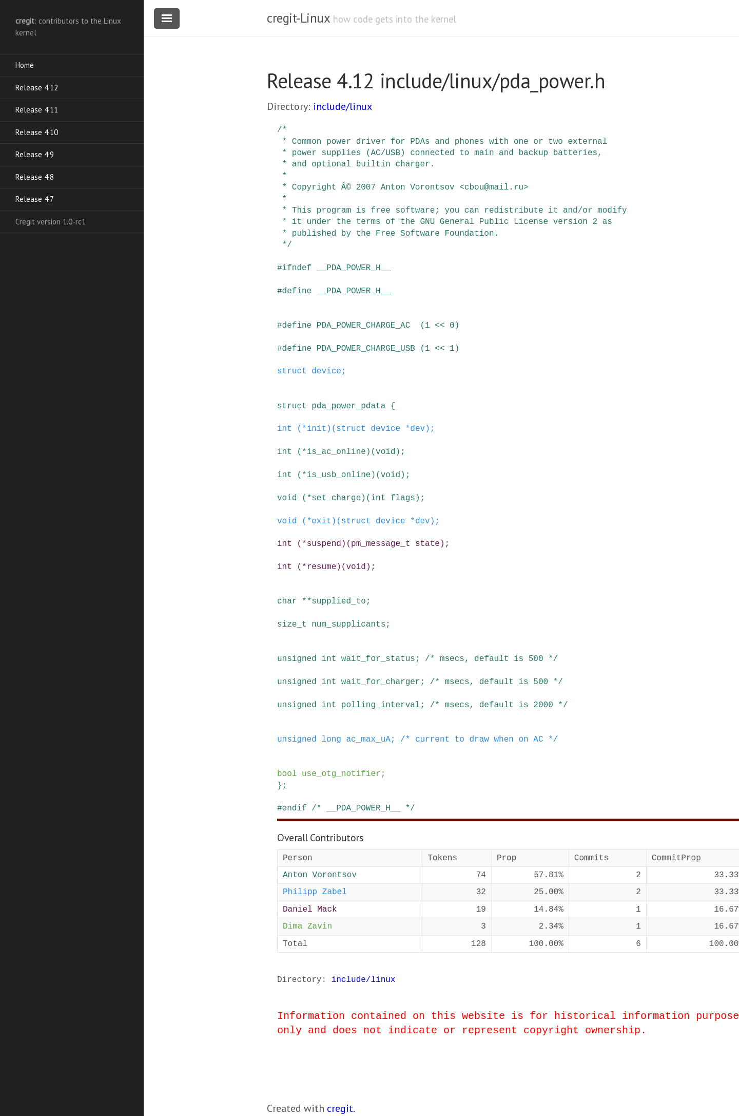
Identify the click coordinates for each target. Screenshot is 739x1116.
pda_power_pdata (348, 406)
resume (322, 567)
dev (417, 428)
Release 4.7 (34, 199)
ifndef (297, 268)
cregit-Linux (298, 18)
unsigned (297, 659)
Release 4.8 (34, 177)
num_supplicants (348, 624)
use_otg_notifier (341, 774)
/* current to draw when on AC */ (479, 739)
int (284, 428)
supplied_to (339, 601)
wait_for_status (378, 659)
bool (287, 774)
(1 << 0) (439, 325)
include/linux (342, 106)
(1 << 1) (439, 348)
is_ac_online (336, 452)
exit (321, 521)
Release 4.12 (36, 87)
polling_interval (380, 705)
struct (292, 371)
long (331, 739)
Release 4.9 (34, 154)
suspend (324, 544)
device (326, 371)
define (297, 291)
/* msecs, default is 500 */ (491, 659)
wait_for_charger (380, 682)
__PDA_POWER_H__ (354, 268)
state (427, 544)
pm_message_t (380, 544)
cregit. (341, 1108)
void (385, 452)
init (316, 428)
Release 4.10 (36, 132)
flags (403, 498)
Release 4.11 (36, 110)
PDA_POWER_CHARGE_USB (366, 348)
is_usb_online (339, 475)
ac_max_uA (368, 739)
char (287, 601)
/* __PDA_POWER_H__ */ (363, 808)
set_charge (336, 498)
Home (24, 65)
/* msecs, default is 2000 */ (499, 705)
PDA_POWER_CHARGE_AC (363, 325)
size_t (292, 624)
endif (294, 808)
